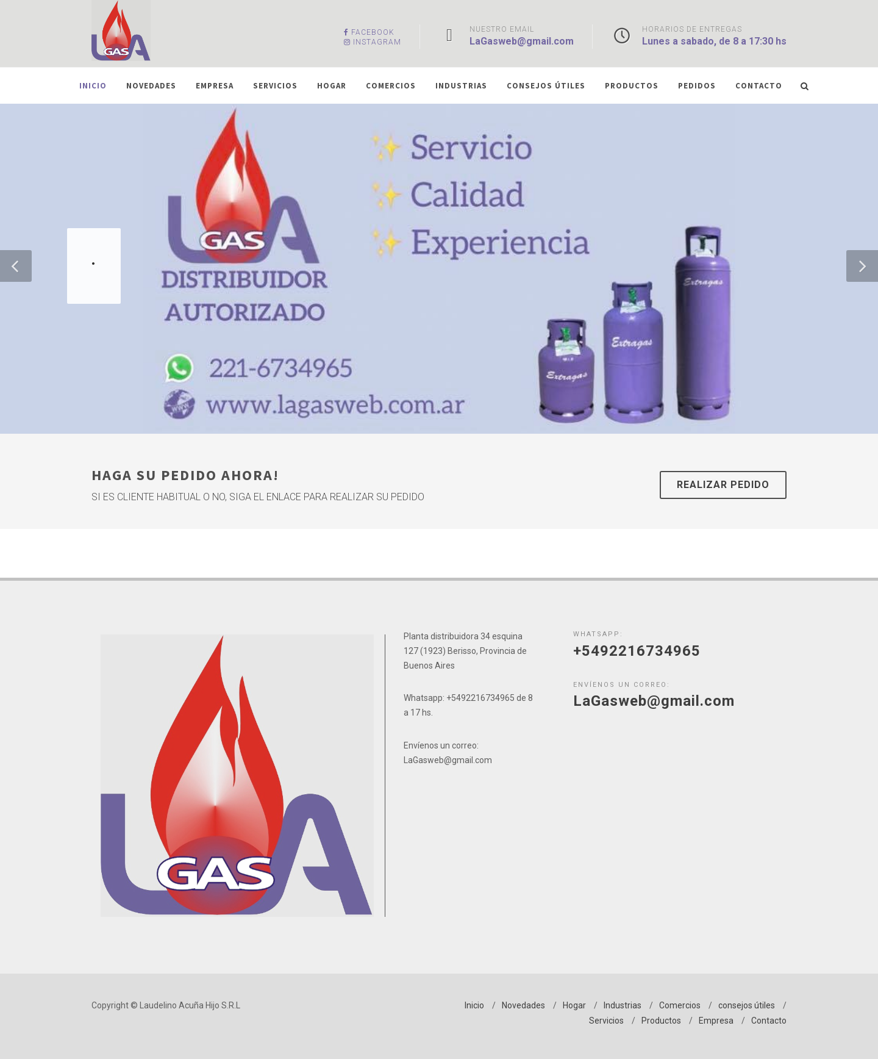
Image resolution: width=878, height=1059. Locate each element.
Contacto (769, 1020)
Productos (661, 1020)
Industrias (622, 1005)
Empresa (716, 1020)
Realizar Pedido (723, 484)
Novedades (523, 1005)
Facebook (369, 32)
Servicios (606, 1020)
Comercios (680, 1005)
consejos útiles (746, 1005)
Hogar (574, 1005)
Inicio (474, 1005)
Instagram (372, 42)
